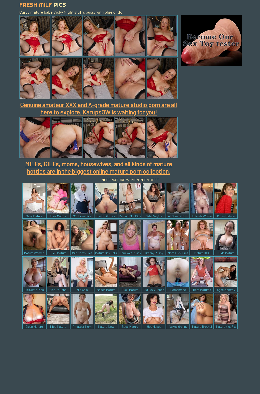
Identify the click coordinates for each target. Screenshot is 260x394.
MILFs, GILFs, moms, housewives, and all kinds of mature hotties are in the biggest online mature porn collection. (98, 167)
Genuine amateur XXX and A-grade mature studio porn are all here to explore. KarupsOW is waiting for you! (98, 108)
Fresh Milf (42, 4)
